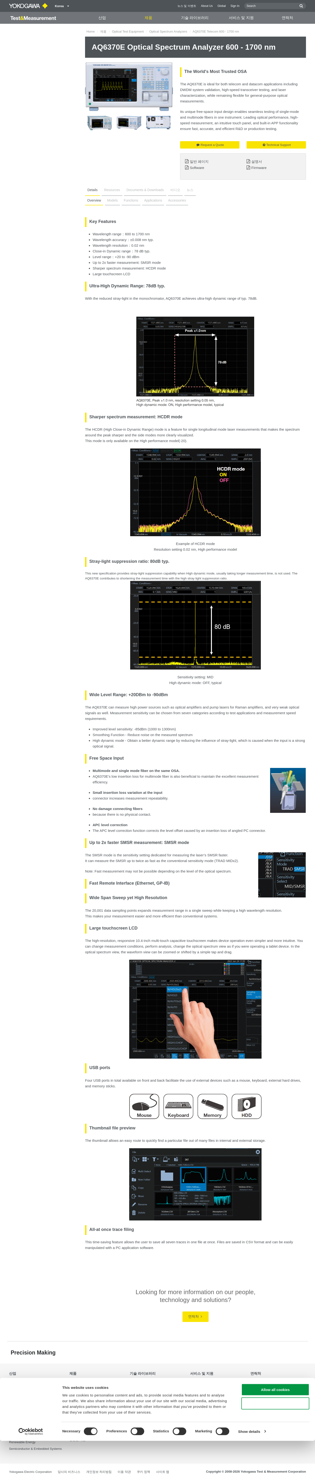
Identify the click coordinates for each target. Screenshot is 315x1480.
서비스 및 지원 (241, 18)
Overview (94, 200)
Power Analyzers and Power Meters (94, 1391)
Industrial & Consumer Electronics (32, 1410)
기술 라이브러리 (195, 18)
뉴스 (185, 190)
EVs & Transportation (24, 1403)
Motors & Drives (20, 1416)
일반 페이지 (199, 161)
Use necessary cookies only (275, 1443)
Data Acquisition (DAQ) (85, 1397)
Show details (249, 1471)
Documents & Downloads (142, 190)
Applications (152, 200)
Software (197, 168)
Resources (111, 190)
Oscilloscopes (79, 1403)
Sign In (234, 6)
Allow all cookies (275, 1429)
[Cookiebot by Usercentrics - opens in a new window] (31, 1470)
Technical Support (277, 145)
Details (92, 190)
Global (221, 6)
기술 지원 (196, 1384)
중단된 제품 (198, 1416)
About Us (207, 6)
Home (90, 31)
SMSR (146, 262)
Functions (130, 200)
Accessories (175, 200)
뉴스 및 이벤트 (186, 6)
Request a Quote (210, 145)
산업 (102, 18)
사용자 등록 (198, 1410)
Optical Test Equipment (128, 31)
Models (111, 200)
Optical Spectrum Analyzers (168, 31)
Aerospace (16, 1384)
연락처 (287, 18)
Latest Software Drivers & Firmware (214, 1391)
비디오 (172, 190)
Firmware (259, 168)
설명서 (256, 161)
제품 (148, 18)
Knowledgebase (201, 1403)
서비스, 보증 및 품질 (204, 1397)
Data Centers (18, 1397)
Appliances (16, 1391)
